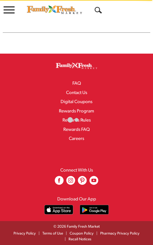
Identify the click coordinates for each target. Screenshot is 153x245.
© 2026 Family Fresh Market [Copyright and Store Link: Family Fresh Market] (76, 227)
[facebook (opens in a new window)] (59, 182)
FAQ (76, 83)
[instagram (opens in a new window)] (70, 182)
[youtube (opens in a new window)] (93, 182)
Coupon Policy (82, 234)
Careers (76, 138)
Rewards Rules (76, 120)
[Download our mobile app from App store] (58, 209)
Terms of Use (52, 234)
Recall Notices (80, 239)
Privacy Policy (24, 234)
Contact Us (76, 92)
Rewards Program (76, 111)
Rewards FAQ (76, 129)
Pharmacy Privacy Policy (120, 234)
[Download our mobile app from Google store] (94, 209)
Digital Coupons (76, 102)
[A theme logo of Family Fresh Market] (54, 9)
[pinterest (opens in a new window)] (82, 182)
